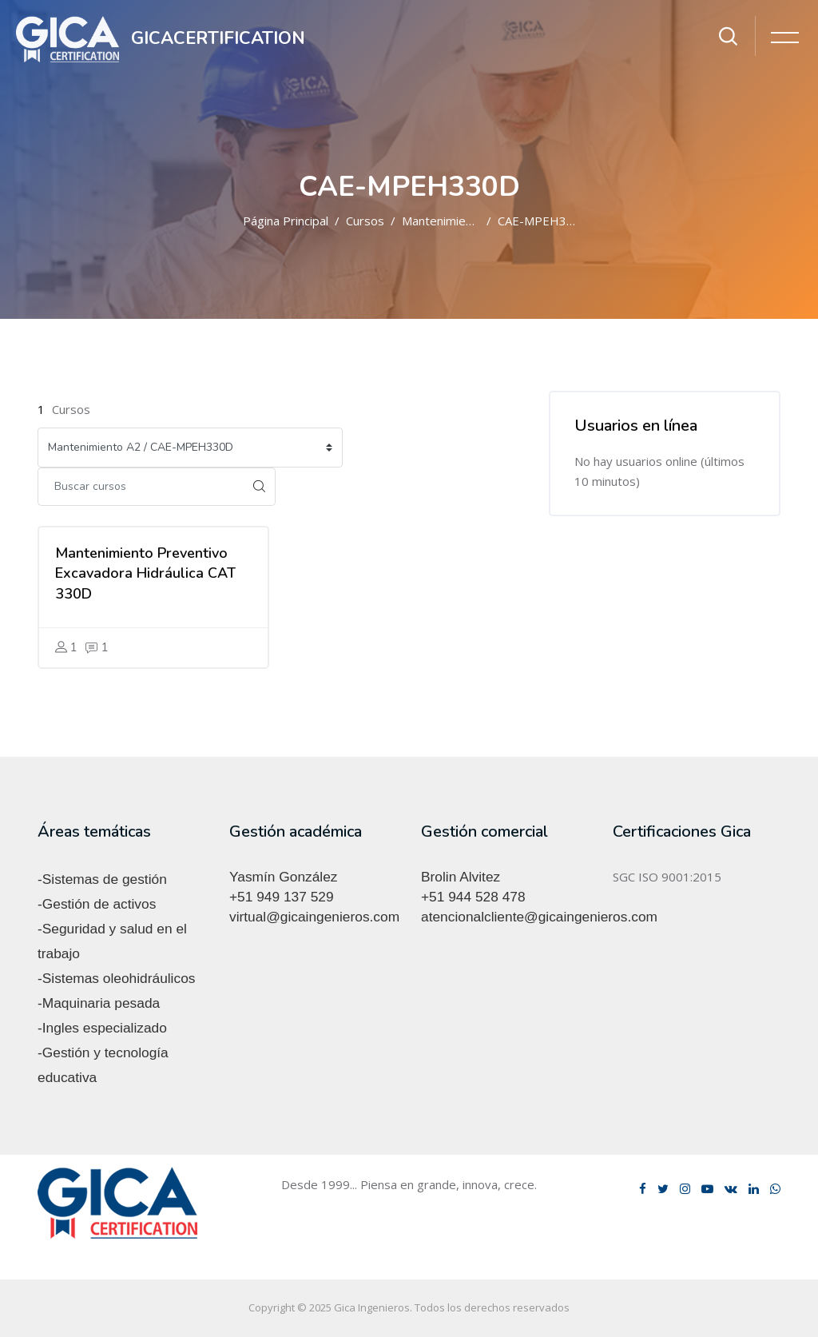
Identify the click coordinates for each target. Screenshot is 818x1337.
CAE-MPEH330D (544, 221)
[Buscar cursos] (141, 487)
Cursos (365, 221)
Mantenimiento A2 (452, 221)
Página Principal (285, 221)
